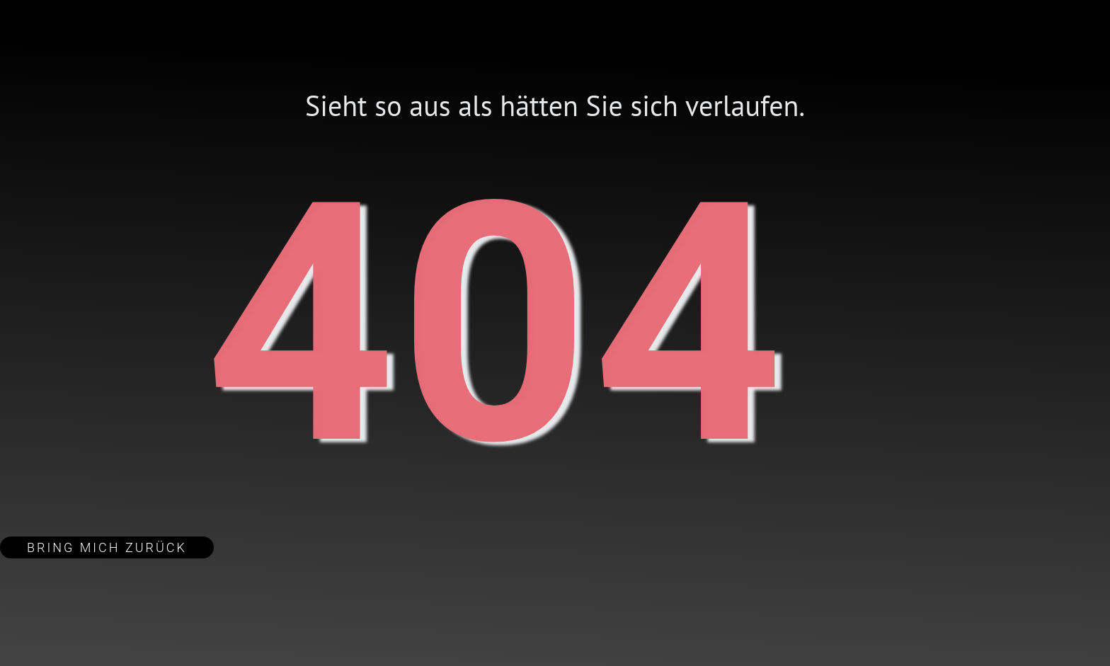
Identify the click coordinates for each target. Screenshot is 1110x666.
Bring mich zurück (107, 547)
